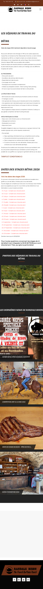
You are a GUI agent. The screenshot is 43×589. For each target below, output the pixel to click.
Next (39, 279)
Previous (3, 279)
